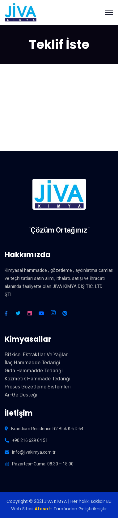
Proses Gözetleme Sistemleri (38, 387)
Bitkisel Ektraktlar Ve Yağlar (36, 354)
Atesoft (43, 509)
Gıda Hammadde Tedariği (34, 371)
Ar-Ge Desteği (21, 395)
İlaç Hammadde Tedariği (32, 363)
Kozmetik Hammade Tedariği (37, 379)
